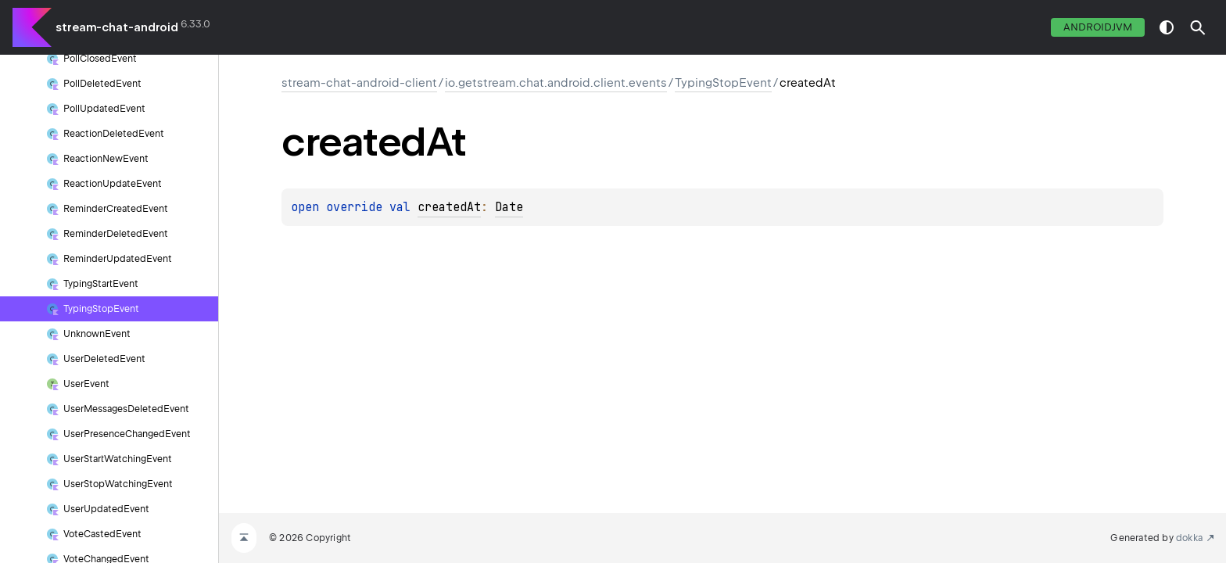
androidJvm (1097, 27)
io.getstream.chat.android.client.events (556, 83)
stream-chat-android (117, 27)
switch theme (1166, 27)
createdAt (449, 207)
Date (509, 207)
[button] (1197, 27)
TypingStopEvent (723, 83)
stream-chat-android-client (359, 83)
